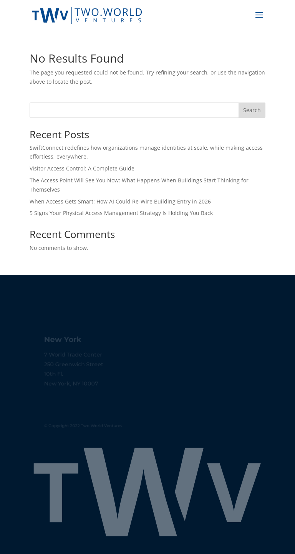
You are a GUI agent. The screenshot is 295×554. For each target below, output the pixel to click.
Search (252, 110)
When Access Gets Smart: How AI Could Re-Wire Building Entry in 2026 (120, 201)
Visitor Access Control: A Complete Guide (82, 168)
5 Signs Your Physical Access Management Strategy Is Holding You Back (121, 213)
